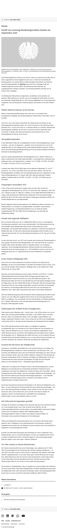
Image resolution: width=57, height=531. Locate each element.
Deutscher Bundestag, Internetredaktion (14, 499)
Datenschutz (14, 524)
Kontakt (7, 520)
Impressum (22, 524)
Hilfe (2, 520)
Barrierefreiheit (5, 524)
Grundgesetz (7, 485)
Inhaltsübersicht (16, 520)
